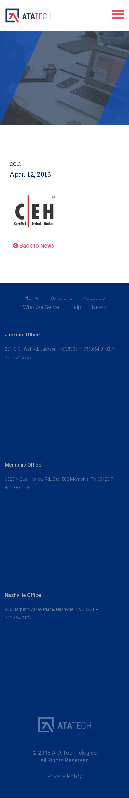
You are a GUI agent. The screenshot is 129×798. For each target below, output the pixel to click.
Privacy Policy (64, 776)
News (99, 307)
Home (31, 298)
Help (75, 307)
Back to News (33, 246)
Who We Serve (41, 307)
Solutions (61, 298)
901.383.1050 (18, 487)
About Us (94, 298)
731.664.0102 (96, 348)
